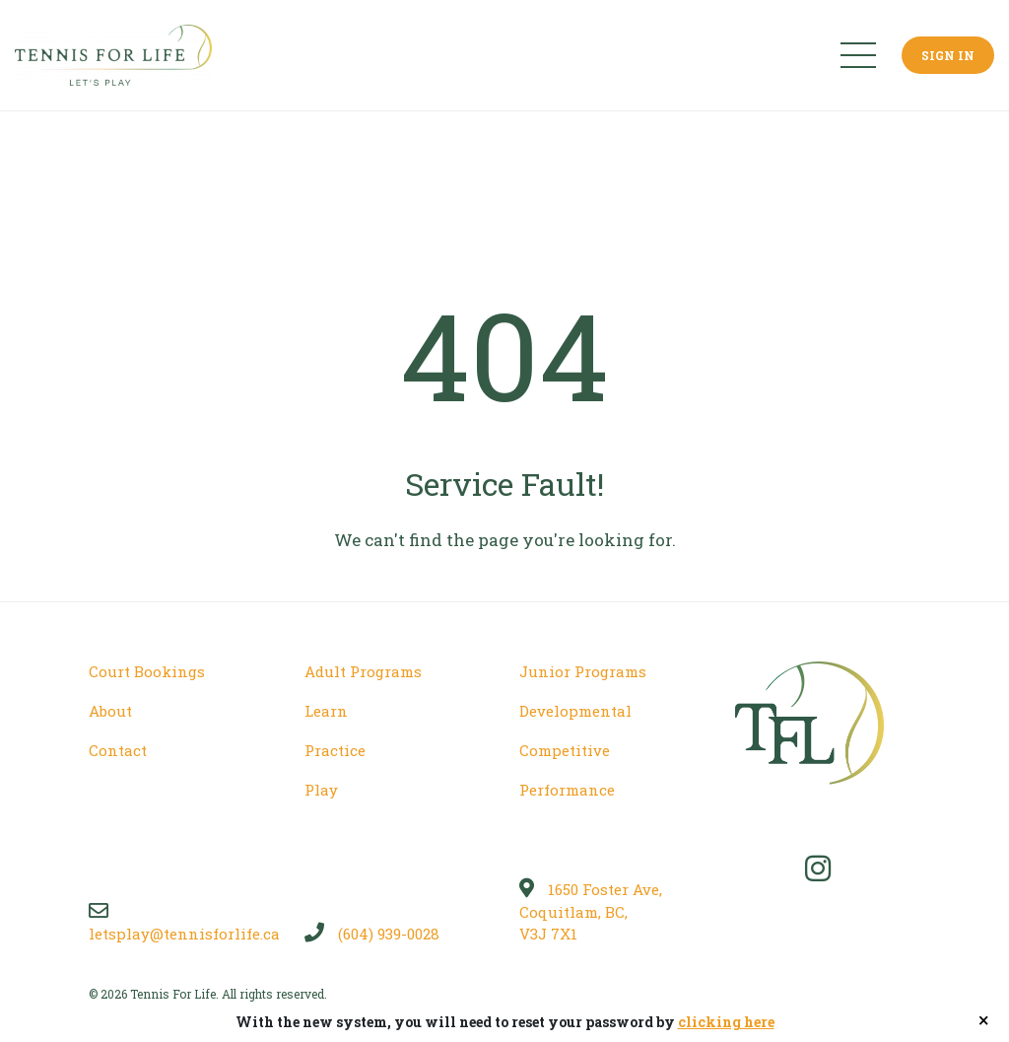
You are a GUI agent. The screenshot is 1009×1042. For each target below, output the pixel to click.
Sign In (948, 55)
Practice (335, 750)
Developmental (575, 711)
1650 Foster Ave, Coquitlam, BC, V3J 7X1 (590, 911)
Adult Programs (363, 671)
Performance (567, 789)
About (110, 711)
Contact (118, 750)
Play (321, 789)
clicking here (726, 1021)
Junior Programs (582, 671)
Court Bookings (147, 671)
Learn (326, 711)
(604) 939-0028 (371, 933)
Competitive (564, 750)
